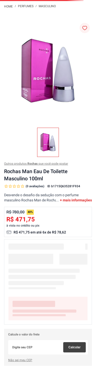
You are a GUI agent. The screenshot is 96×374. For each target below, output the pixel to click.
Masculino (47, 6)
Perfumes (26, 6)
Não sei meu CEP (20, 360)
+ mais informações (76, 200)
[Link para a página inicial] (8, 6)
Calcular (74, 347)
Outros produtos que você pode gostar (36, 163)
